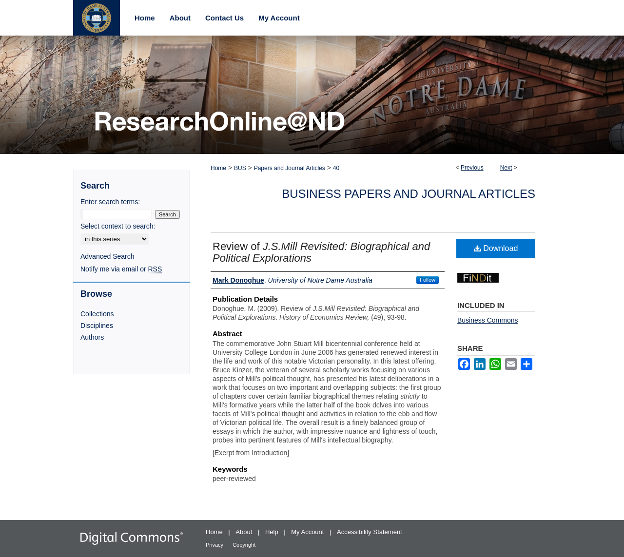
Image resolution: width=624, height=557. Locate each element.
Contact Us (224, 18)
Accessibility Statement (369, 532)
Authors (92, 337)
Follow (427, 280)
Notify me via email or (121, 269)
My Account (308, 532)
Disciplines (96, 325)
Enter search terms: (110, 202)
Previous (472, 167)
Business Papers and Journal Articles (408, 193)
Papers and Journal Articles (289, 168)
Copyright (244, 545)
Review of (321, 252)
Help (272, 532)
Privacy (215, 545)
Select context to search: (117, 226)
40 (336, 168)
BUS (240, 168)
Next (506, 167)
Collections (97, 314)
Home (218, 168)
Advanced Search (107, 256)
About (244, 532)
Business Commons (487, 320)
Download (496, 248)
